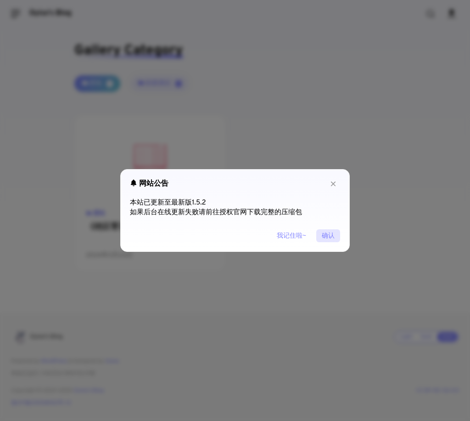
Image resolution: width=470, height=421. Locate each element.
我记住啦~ (291, 235)
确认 (328, 235)
